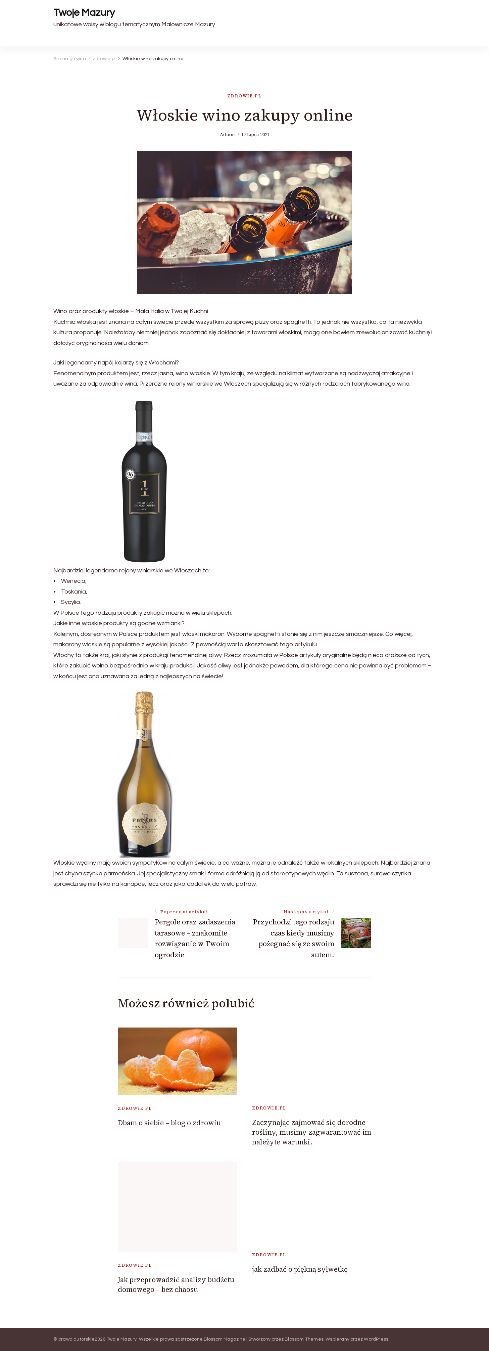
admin (227, 134)
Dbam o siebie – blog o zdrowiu (169, 1123)
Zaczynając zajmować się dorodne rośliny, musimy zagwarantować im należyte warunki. (311, 1132)
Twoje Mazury (84, 12)
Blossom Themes (304, 1339)
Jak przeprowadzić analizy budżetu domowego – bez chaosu (176, 1284)
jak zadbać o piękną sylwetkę (300, 1269)
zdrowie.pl (244, 96)
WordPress (376, 1339)
